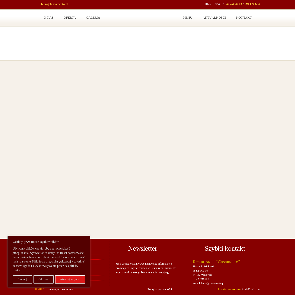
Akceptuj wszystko (70, 279)
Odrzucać (44, 279)
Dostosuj (22, 279)
